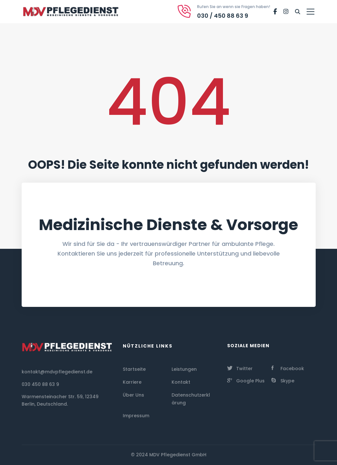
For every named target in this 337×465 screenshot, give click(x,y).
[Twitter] (240, 368)
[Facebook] (275, 11)
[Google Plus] (246, 380)
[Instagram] (286, 11)
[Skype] (282, 380)
